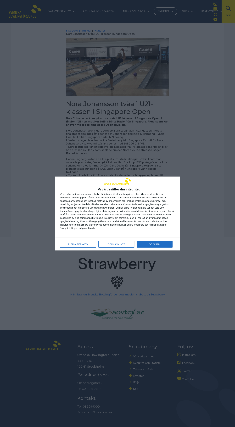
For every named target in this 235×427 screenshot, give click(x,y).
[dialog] (117, 214)
